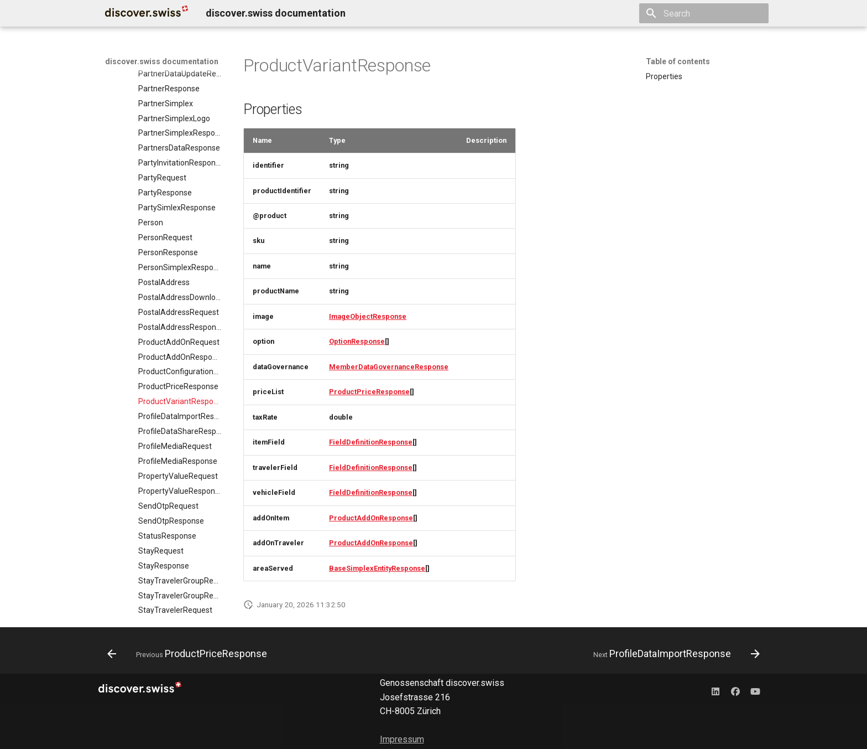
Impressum (402, 739)
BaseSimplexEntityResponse (377, 568)
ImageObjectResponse (367, 316)
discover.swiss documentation (161, 61)
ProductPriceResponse (369, 392)
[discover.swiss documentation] (146, 13)
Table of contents (678, 61)
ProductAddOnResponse (371, 518)
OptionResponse (357, 341)
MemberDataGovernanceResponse (388, 367)
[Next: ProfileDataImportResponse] (674, 653)
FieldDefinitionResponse (370, 442)
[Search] (704, 13)
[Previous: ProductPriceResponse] (189, 653)
